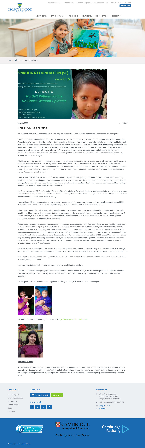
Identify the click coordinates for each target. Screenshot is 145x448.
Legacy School (25, 444)
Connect (115, 16)
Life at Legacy (87, 16)
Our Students (13, 405)
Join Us (59, 395)
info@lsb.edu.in (103, 406)
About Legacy (41, 16)
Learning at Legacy (58, 16)
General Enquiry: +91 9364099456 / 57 (92, 3)
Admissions (73, 16)
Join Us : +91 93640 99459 (120, 3)
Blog (97, 16)
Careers (105, 16)
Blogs (10, 408)
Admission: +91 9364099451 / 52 (61, 3)
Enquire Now (125, 6)
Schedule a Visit (41, 395)
